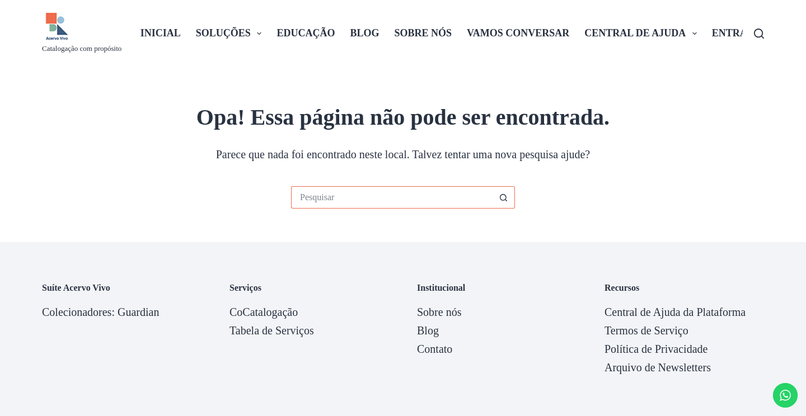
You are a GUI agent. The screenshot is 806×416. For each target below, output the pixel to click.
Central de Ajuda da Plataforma (675, 312)
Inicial (160, 33)
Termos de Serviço (646, 330)
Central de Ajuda (642, 33)
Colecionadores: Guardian (100, 312)
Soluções (231, 33)
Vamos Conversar (518, 33)
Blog (364, 33)
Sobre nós (423, 33)
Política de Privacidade (655, 349)
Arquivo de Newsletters (657, 367)
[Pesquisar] (759, 34)
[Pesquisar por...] (392, 197)
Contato (434, 349)
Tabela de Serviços (271, 330)
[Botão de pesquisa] (504, 197)
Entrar (733, 33)
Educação (306, 33)
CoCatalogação (263, 312)
